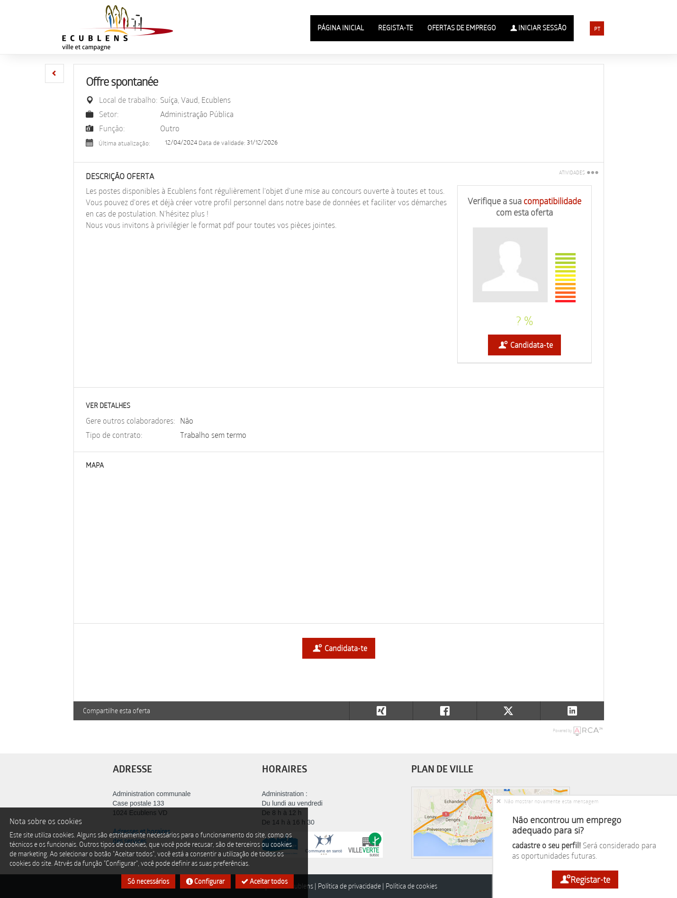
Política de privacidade (349, 885)
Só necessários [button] (148, 881)
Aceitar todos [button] (265, 881)
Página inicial (340, 27)
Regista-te (395, 27)
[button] (54, 73)
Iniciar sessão (538, 28)
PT (597, 28)
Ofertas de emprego (461, 27)
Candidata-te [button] (524, 345)
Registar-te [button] (585, 879)
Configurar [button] (205, 881)
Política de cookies (411, 885)
